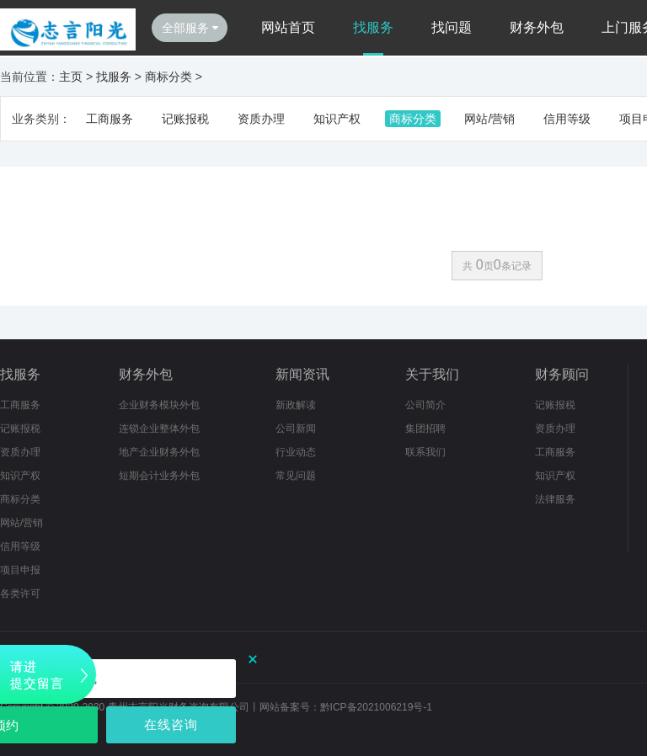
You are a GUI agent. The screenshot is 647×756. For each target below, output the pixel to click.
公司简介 (425, 405)
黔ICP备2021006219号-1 (376, 707)
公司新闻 (295, 428)
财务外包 (537, 27)
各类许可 (20, 593)
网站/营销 (489, 118)
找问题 (451, 27)
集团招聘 (425, 428)
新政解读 (295, 405)
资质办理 (261, 118)
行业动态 (295, 452)
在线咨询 (171, 724)
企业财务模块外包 (159, 405)
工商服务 (109, 118)
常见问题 (295, 476)
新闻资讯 (302, 374)
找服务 (373, 27)
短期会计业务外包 (159, 476)
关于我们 (432, 374)
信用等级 (567, 118)
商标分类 (168, 76)
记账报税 (185, 118)
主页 (71, 76)
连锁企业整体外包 (159, 428)
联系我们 (425, 452)
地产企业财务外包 (159, 452)
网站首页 (288, 27)
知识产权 (337, 118)
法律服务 (555, 499)
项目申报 (20, 570)
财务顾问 (562, 374)
